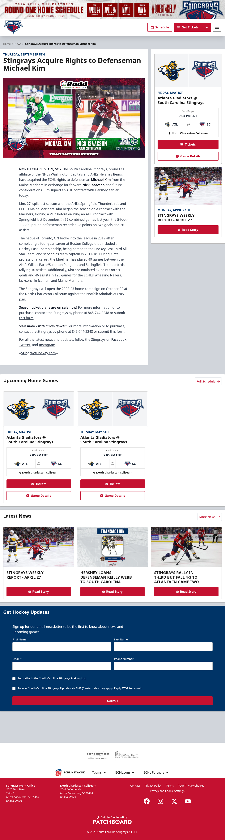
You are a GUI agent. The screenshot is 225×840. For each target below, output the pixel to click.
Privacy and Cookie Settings (167, 791)
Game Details (188, 163)
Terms (170, 785)
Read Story (188, 236)
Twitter (24, 351)
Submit (112, 717)
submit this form (111, 338)
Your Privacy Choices (191, 785)
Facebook (118, 346)
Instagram (47, 351)
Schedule (160, 27)
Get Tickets (188, 27)
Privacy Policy (153, 785)
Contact (135, 785)
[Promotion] (112, 9)
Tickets (188, 151)
